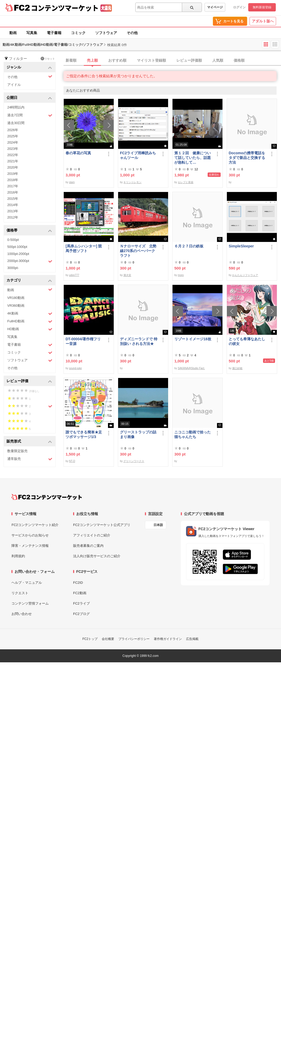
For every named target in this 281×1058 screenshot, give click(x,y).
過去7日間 (29, 115)
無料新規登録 (262, 7)
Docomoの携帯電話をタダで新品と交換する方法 (247, 157)
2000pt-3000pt (29, 261)
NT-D (72, 461)
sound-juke (75, 368)
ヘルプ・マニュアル (26, 583)
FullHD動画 (29, 321)
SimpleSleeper (241, 246)
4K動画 (29, 313)
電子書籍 (54, 33)
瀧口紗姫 (237, 368)
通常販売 (29, 459)
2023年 (12, 149)
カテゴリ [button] (29, 280)
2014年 (12, 205)
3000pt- (13, 268)
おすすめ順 (117, 60)
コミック (78, 33)
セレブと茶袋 (185, 182)
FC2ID (78, 583)
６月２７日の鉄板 (188, 246)
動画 (13, 33)
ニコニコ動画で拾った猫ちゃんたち (192, 434)
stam (72, 182)
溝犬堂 (127, 275)
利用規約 (18, 556)
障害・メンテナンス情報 (30, 546)
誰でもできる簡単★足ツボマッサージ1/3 (84, 434)
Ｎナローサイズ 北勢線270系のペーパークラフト (138, 251)
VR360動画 (15, 305)
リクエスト (19, 593)
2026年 (12, 130)
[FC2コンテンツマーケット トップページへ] (46, 497)
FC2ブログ (81, 614)
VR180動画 (15, 298)
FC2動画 (79, 593)
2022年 (12, 155)
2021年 (12, 161)
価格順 (239, 60)
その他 (132, 33)
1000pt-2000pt (18, 254)
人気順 (217, 60)
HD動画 (29, 329)
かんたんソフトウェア (245, 275)
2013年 (12, 211)
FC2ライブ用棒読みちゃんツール (138, 155)
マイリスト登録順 (151, 60)
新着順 (71, 60)
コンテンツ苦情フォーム (30, 603)
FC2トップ (90, 639)
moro (181, 275)
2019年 (12, 174)
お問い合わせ (21, 614)
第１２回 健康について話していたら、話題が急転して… (192, 157)
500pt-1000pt (17, 247)
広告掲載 (192, 639)
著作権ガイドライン (168, 639)
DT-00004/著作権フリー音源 (83, 341)
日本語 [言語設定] (158, 525)
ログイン (239, 7)
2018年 (12, 180)
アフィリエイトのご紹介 (91, 535)
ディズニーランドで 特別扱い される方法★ (138, 341)
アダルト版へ (263, 21)
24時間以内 (15, 107)
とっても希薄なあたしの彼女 (247, 341)
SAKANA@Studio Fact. (191, 368)
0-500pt (13, 240)
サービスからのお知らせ (30, 535)
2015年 (12, 199)
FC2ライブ (81, 603)
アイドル (14, 85)
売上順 (92, 60)
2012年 (12, 217)
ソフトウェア (106, 33)
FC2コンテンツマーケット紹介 (35, 525)
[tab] (172, 60)
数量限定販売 (17, 451)
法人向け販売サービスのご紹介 (96, 556)
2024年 (12, 142)
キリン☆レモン (132, 182)
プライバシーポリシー (134, 639)
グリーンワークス (133, 461)
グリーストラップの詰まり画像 (138, 434)
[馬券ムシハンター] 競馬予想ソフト (84, 248)
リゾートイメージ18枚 (192, 339)
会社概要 (108, 639)
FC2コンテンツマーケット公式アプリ (101, 525)
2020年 (12, 167)
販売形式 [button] (29, 441)
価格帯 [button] (29, 230)
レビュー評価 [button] (29, 381)
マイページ (215, 7)
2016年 (12, 192)
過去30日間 (15, 123)
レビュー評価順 (189, 60)
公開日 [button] (29, 97)
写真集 (31, 33)
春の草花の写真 (78, 153)
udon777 (74, 275)
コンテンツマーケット (65, 8)
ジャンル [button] (29, 67)
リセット (48, 58)
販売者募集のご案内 (88, 546)
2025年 (12, 136)
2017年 (12, 186)
